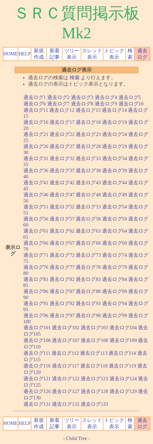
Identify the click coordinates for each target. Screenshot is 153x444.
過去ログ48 (88, 194)
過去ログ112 (65, 353)
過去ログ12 (61, 110)
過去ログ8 (82, 103)
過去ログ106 (37, 340)
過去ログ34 (114, 158)
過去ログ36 (36, 170)
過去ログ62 (62, 231)
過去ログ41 (36, 182)
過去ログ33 (88, 158)
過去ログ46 (36, 194)
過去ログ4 (106, 97)
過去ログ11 (35, 110)
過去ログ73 (88, 255)
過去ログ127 (65, 391)
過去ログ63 (88, 231)
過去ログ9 (106, 103)
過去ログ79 (114, 267)
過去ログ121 (37, 378)
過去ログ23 (88, 134)
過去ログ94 (114, 303)
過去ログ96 (36, 315)
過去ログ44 (114, 182)
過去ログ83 (88, 279)
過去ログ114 (122, 353)
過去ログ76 (36, 267)
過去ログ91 (36, 303)
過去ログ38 (88, 170)
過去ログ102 (65, 327)
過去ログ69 (114, 243)
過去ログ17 (62, 122)
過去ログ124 (123, 378)
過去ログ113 (93, 353)
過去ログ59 (114, 218)
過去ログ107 (65, 340)
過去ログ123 (94, 378)
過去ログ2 (58, 97)
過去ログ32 (62, 158)
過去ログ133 (94, 404)
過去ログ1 (34, 97)
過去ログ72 (62, 255)
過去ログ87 (62, 291)
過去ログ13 (88, 110)
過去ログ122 (65, 378)
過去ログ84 (114, 279)
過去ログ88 (88, 291)
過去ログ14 (114, 110)
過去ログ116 (37, 365)
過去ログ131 (37, 404)
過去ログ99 (114, 315)
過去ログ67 (62, 243)
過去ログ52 (62, 206)
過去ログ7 (58, 103)
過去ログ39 (114, 170)
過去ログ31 (36, 158)
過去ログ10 (131, 103)
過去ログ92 (62, 303)
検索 (75, 77)
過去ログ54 (114, 206)
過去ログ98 (88, 315)
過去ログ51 (36, 206)
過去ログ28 (88, 146)
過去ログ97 (62, 315)
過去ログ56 (36, 218)
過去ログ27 (62, 146)
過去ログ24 (114, 134)
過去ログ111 (37, 353)
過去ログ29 (114, 146)
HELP (24, 53)
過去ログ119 (122, 365)
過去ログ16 (36, 122)
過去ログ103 (94, 327)
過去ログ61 (36, 231)
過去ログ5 (130, 97)
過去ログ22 (62, 134)
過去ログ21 (36, 134)
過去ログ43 (88, 182)
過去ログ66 (36, 243)
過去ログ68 (88, 243)
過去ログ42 (62, 182)
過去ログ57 (62, 218)
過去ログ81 (36, 279)
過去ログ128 (94, 391)
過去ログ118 (93, 365)
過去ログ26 (36, 146)
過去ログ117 (65, 365)
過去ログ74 (114, 255)
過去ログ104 (123, 327)
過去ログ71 (36, 255)
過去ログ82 (62, 279)
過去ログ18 (88, 122)
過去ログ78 (88, 267)
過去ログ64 (114, 231)
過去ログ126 (37, 391)
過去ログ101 (37, 327)
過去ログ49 (114, 194)
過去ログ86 (36, 291)
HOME (10, 53)
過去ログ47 (62, 194)
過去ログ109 (123, 340)
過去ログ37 (62, 170)
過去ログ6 (34, 103)
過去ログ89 (114, 291)
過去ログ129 (123, 391)
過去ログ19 (114, 122)
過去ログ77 (62, 267)
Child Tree (76, 438)
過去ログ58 (88, 218)
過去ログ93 (88, 303)
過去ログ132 (65, 404)
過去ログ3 (82, 97)
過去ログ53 (88, 206)
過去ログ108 (94, 340)
